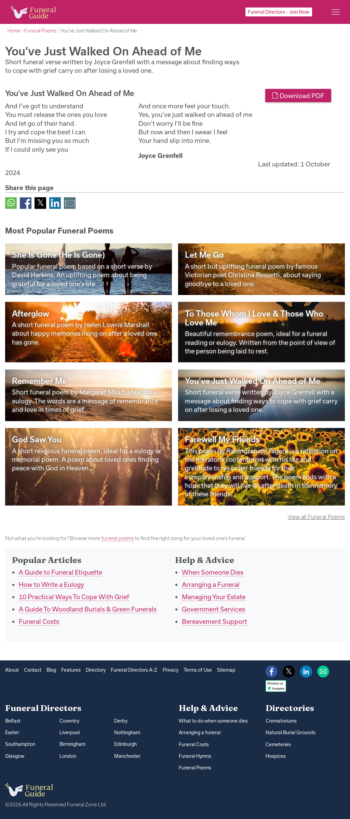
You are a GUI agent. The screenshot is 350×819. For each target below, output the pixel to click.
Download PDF (298, 95)
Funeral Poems (40, 30)
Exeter (12, 732)
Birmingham (72, 744)
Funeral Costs (39, 621)
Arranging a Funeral (211, 584)
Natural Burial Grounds (290, 732)
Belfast (13, 721)
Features (71, 670)
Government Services (213, 609)
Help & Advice (208, 708)
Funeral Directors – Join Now (278, 12)
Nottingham (127, 732)
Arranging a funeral (199, 732)
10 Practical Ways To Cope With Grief (74, 597)
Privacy (170, 670)
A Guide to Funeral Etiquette (60, 572)
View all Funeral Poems (316, 517)
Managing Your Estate (213, 597)
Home (14, 30)
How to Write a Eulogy (51, 584)
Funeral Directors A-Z (134, 670)
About (12, 670)
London (67, 756)
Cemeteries (278, 744)
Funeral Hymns (195, 756)
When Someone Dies (212, 572)
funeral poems (117, 538)
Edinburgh (125, 744)
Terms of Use (198, 670)
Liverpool (69, 732)
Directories (290, 708)
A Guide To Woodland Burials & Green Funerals (88, 609)
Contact (32, 670)
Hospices (276, 756)
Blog (51, 670)
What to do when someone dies (213, 721)
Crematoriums (281, 721)
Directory (96, 670)
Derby (120, 721)
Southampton (20, 744)
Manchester (127, 756)
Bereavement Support (214, 621)
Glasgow (14, 756)
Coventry (69, 721)
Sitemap (226, 670)
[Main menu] (336, 12)
